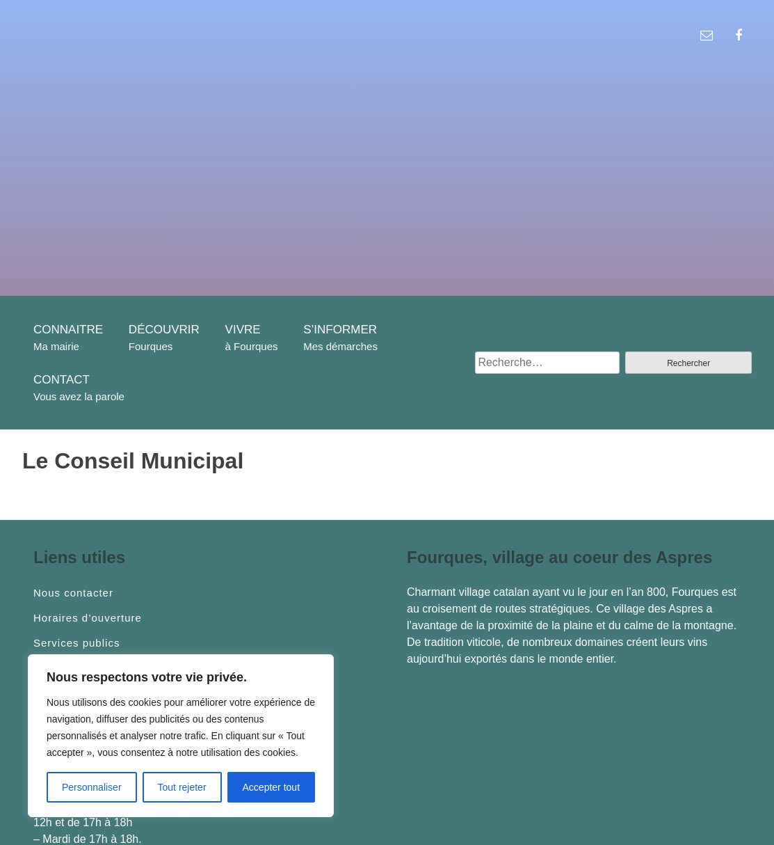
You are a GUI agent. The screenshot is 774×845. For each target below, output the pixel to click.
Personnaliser (92, 787)
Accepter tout (271, 787)
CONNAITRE (68, 329)
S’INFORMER (340, 329)
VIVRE (243, 329)
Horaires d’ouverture (87, 618)
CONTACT (61, 379)
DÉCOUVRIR (164, 329)
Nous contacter (73, 593)
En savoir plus (657, 659)
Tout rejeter (182, 787)
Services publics (76, 643)
